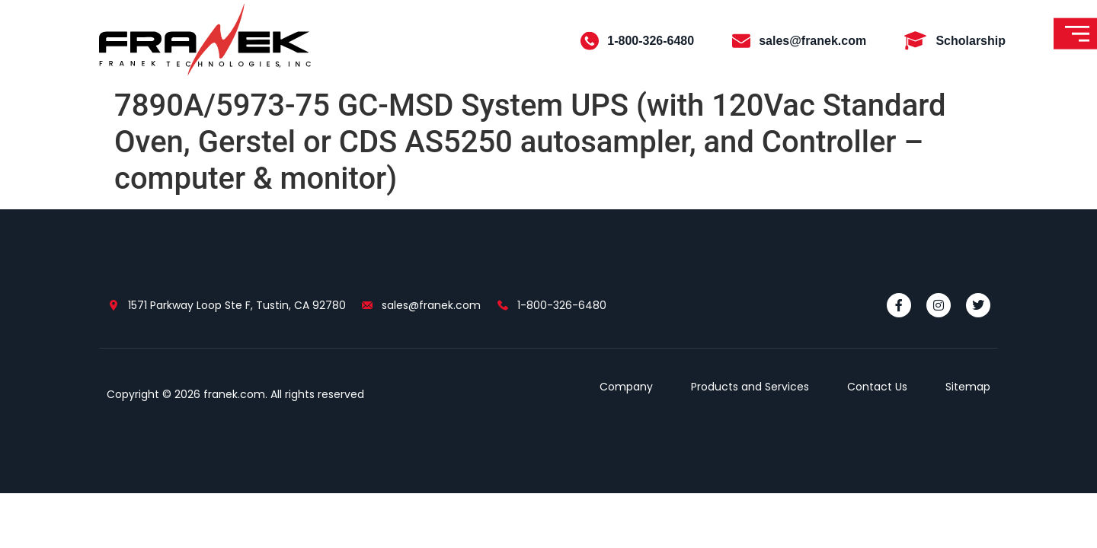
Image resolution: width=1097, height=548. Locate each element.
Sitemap (967, 386)
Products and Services (750, 386)
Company (626, 386)
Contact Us (877, 386)
